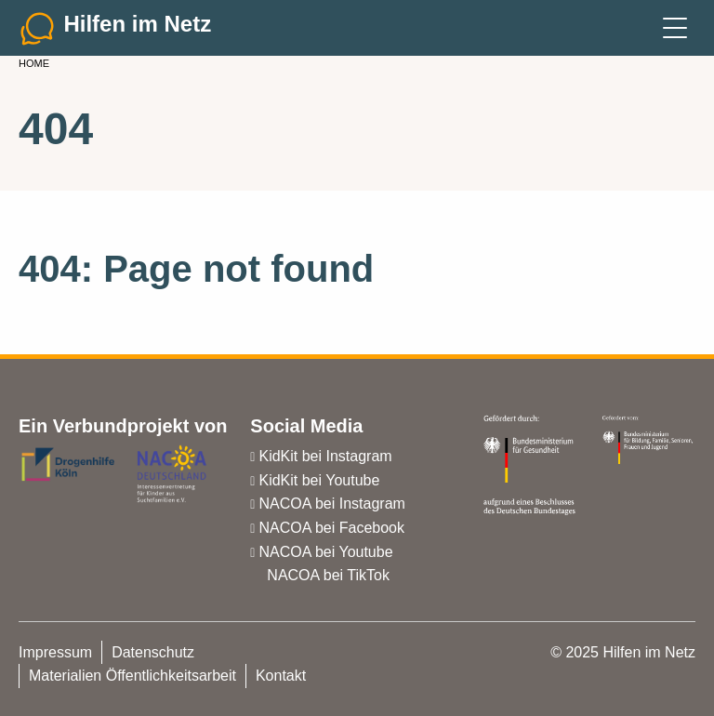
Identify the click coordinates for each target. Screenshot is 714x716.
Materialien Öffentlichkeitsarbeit (132, 675)
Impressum (55, 652)
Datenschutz (153, 652)
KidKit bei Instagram (324, 456)
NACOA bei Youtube (325, 552)
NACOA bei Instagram (331, 503)
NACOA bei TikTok (328, 575)
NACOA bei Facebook (331, 528)
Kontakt (281, 675)
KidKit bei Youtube (318, 480)
